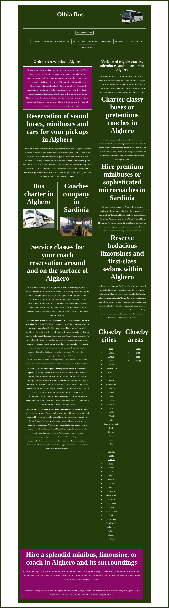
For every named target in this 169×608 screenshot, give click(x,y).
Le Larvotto (111, 527)
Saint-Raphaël (111, 523)
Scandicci (111, 460)
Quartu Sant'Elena (111, 369)
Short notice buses (86, 47)
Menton (111, 535)
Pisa (111, 444)
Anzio (111, 396)
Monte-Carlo (111, 519)
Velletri (111, 416)
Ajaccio (111, 361)
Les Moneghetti (111, 511)
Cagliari (111, 372)
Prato (111, 487)
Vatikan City (111, 404)
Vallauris (111, 531)
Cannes (111, 507)
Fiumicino (111, 388)
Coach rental (92, 41)
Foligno (111, 475)
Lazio (138, 357)
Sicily (138, 353)
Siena (111, 436)
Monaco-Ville (111, 495)
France (138, 349)
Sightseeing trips (121, 41)
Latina (111, 420)
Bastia (111, 376)
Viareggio (111, 452)
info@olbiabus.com (84, 33)
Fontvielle (111, 491)
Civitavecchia (111, 384)
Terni (111, 440)
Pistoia (111, 515)
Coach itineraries (136, 41)
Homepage (35, 41)
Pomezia (111, 392)
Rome (111, 408)
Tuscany (138, 361)
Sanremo (111, 480)
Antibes (111, 472)
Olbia (55, 70)
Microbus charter (79, 41)
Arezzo (111, 456)
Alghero (111, 357)
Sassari (111, 353)
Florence (111, 468)
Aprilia (111, 412)
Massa (111, 464)
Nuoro (111, 349)
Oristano (111, 364)
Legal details (47, 41)
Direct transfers (105, 41)
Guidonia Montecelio (111, 424)
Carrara (111, 483)
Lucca (111, 448)
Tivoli (111, 428)
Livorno (111, 432)
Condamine (111, 499)
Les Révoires (111, 503)
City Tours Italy (124, 286)
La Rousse (111, 539)
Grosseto (111, 380)
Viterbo (111, 400)
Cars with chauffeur (62, 41)
